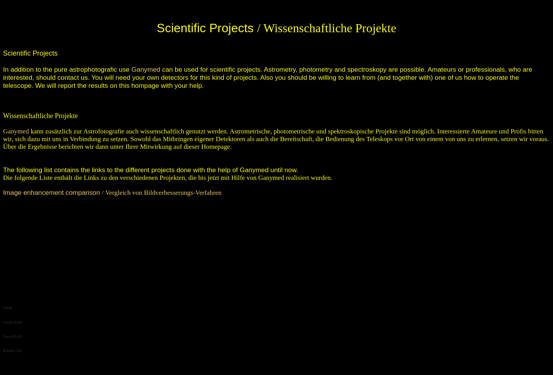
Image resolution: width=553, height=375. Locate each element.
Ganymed (145, 69)
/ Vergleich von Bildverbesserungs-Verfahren (112, 192)
